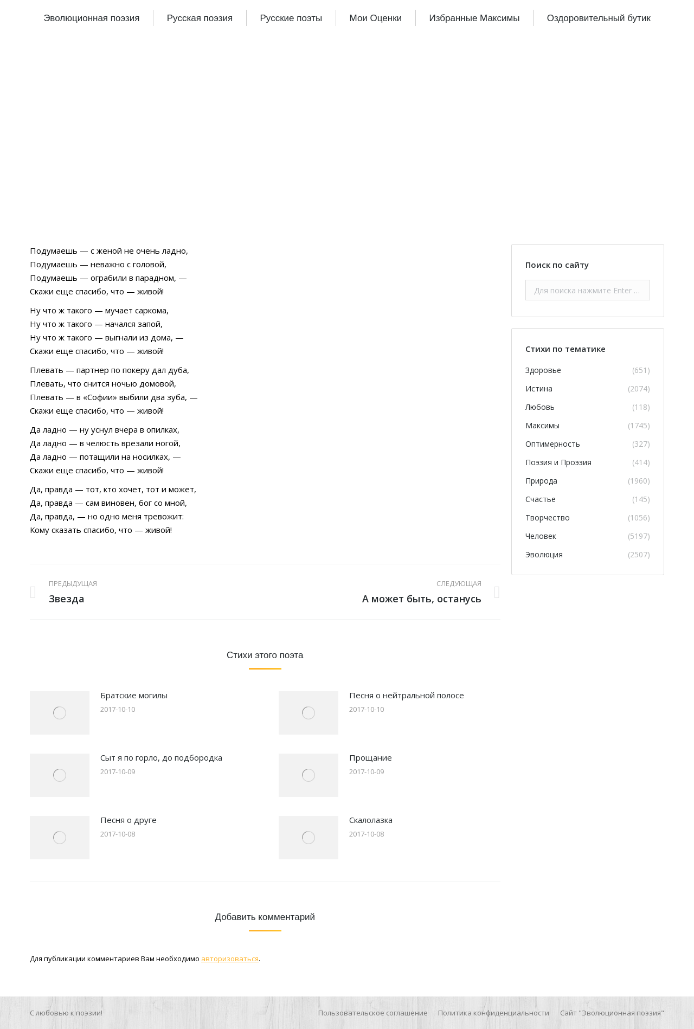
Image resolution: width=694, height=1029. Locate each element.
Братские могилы (134, 695)
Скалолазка (371, 819)
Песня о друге (128, 819)
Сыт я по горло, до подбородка (161, 757)
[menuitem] (91, 18)
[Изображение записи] (59, 713)
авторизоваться (230, 958)
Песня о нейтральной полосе (406, 695)
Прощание (370, 757)
